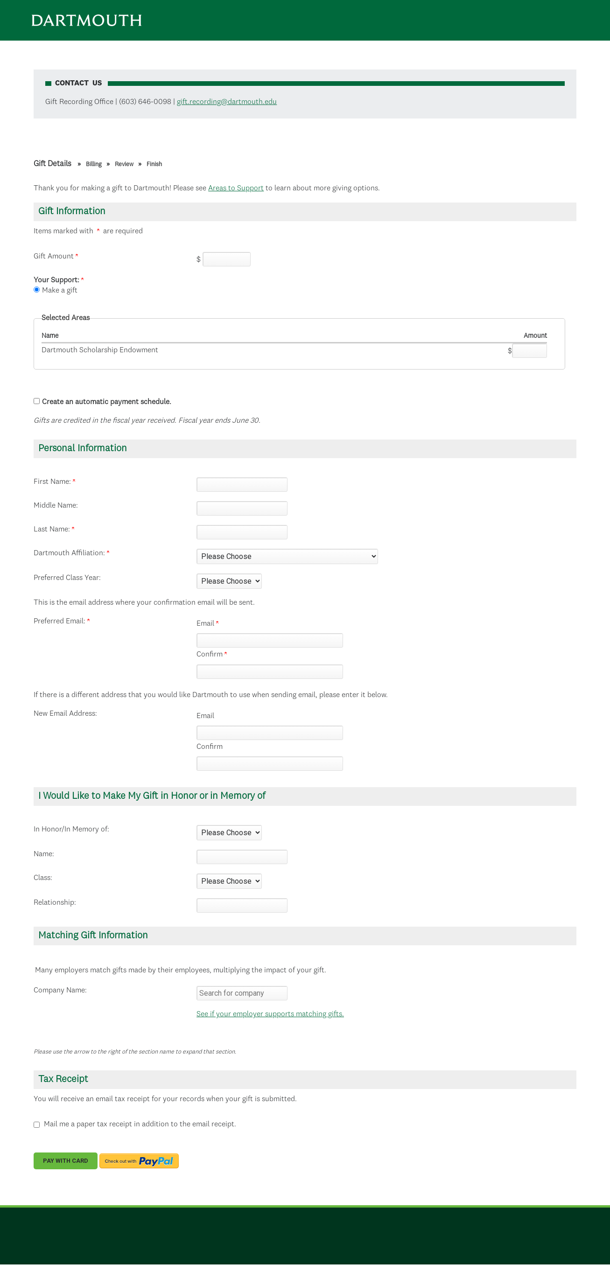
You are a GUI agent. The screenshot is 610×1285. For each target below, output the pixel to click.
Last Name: (54, 529)
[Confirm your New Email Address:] (269, 763)
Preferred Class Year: (67, 578)
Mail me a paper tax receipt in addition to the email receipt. (140, 1124)
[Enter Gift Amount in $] (227, 259)
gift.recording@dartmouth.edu (227, 102)
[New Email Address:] (269, 733)
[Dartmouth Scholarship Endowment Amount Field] (529, 350)
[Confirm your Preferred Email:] (269, 671)
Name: (44, 854)
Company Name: (60, 990)
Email (207, 624)
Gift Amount (56, 256)
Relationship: (55, 903)
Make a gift (59, 290)
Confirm (211, 654)
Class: (43, 878)
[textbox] (241, 993)
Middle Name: (56, 506)
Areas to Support (236, 188)
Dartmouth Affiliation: (71, 553)
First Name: (54, 482)
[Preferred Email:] (269, 640)
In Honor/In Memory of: (71, 829)
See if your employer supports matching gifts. (270, 1014)
